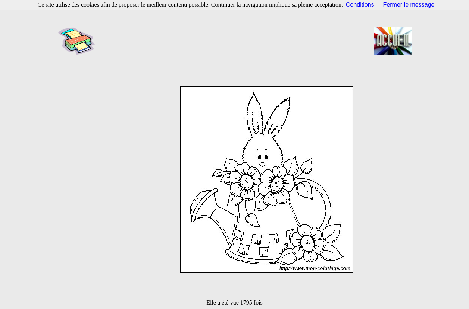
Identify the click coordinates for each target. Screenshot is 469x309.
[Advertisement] (237, 41)
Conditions (360, 4)
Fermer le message (409, 4)
